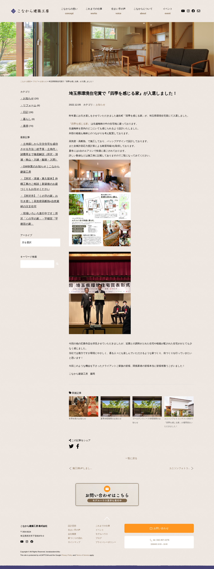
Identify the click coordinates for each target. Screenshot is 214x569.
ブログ (99, 538)
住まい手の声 (118, 11)
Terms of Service (82, 555)
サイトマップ (74, 542)
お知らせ (100, 104)
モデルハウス (102, 534)
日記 (25, 112)
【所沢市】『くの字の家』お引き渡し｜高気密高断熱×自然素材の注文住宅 (39, 201)
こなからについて (143, 11)
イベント (168, 11)
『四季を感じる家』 (79, 123)
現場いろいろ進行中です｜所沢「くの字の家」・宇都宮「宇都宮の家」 (39, 218)
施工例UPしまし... (82, 468)
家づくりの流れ (75, 538)
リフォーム (29, 105)
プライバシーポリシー (106, 542)
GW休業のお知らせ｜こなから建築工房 (40, 169)
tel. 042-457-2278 (159, 542)
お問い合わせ (159, 528)
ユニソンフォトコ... (179, 468)
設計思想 (72, 526)
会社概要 (72, 534)
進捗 (25, 125)
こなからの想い (69, 11)
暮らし (27, 119)
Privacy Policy (67, 555)
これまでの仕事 (94, 11)
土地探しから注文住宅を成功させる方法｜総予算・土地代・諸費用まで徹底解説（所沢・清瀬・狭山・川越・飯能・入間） (39, 151)
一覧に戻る (131, 458)
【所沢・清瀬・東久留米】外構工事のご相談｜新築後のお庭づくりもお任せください (39, 184)
